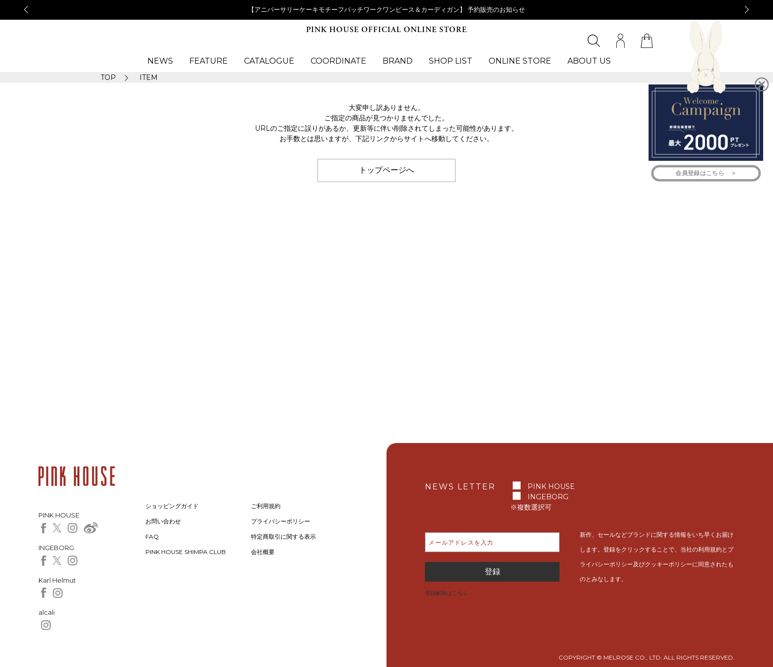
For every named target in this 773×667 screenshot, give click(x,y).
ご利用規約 (266, 506)
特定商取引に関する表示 (283, 536)
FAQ (152, 536)
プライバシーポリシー (280, 521)
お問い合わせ (163, 521)
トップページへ (386, 170)
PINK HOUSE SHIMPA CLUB (185, 552)
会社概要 (263, 552)
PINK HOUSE (551, 486)
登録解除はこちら (446, 593)
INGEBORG (547, 496)
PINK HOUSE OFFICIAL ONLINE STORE (386, 30)
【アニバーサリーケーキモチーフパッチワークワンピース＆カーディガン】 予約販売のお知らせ (386, 9)
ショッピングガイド (172, 506)
